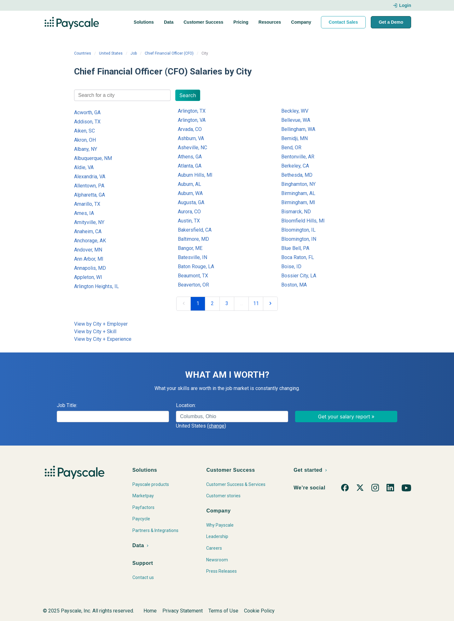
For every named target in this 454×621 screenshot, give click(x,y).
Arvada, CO (190, 129)
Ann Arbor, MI (88, 259)
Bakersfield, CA (195, 230)
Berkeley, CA (295, 166)
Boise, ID (291, 266)
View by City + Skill (95, 331)
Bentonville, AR (297, 157)
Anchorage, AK (90, 241)
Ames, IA (84, 213)
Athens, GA (190, 157)
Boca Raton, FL (297, 257)
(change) (216, 426)
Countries (82, 53)
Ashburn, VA (191, 138)
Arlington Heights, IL (96, 286)
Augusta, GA (191, 202)
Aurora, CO (189, 212)
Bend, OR (291, 148)
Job (134, 53)
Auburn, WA (190, 193)
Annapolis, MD (90, 268)
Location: (186, 405)
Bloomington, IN (298, 239)
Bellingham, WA (298, 129)
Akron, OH (85, 140)
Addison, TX (87, 122)
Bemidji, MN (294, 138)
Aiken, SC (84, 131)
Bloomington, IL (298, 230)
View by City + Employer (101, 324)
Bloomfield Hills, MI (303, 221)
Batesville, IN (192, 257)
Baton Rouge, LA (196, 266)
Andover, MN (88, 250)
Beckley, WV (294, 111)
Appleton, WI (88, 277)
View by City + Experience (102, 339)
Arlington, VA (192, 120)
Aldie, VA (84, 167)
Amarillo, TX (87, 204)
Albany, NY (85, 149)
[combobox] (122, 95)
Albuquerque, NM (93, 158)
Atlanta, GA (189, 166)
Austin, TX (189, 221)
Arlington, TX (192, 111)
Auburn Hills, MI (195, 175)
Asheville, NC (192, 148)
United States (111, 53)
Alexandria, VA (89, 177)
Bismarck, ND (296, 212)
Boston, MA (294, 285)
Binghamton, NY (298, 184)
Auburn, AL (189, 184)
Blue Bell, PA (295, 248)
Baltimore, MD (193, 239)
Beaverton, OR (193, 285)
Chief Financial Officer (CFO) (169, 53)
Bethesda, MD (296, 175)
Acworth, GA (87, 112)
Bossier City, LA (298, 276)
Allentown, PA (89, 186)
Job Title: (67, 405)
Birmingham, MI (298, 202)
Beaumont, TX (193, 276)
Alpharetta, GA (89, 195)
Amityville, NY (89, 222)
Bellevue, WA (295, 120)
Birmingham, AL (298, 193)
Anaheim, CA (88, 231)
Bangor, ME (190, 248)
